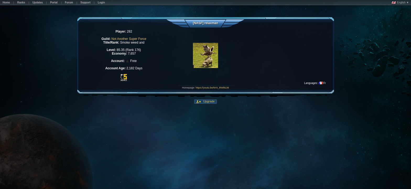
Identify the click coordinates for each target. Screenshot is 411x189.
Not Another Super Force (128, 39)
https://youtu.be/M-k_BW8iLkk (212, 87)
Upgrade (208, 101)
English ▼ (400, 2)
